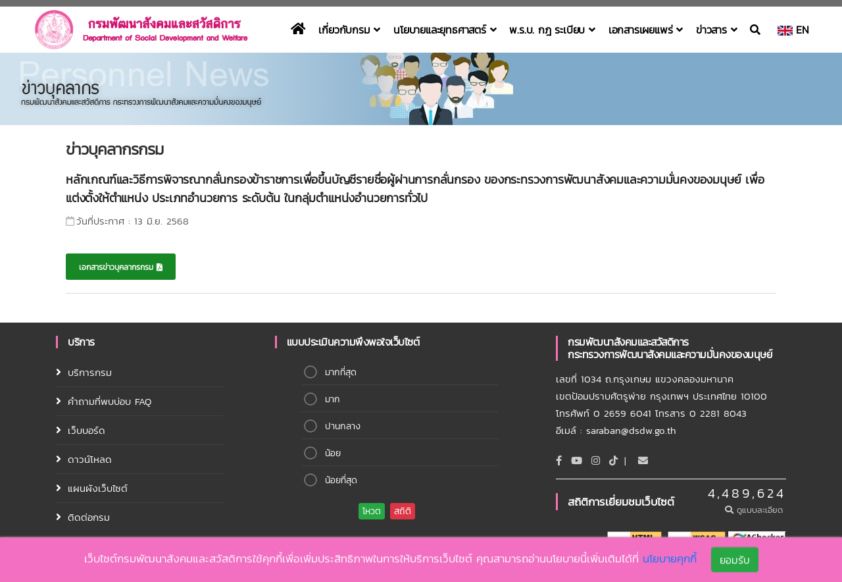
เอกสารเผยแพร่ (645, 30)
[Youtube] (576, 460)
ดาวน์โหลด (90, 459)
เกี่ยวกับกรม (349, 30)
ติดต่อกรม (89, 517)
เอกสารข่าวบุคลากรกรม (120, 267)
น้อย (333, 453)
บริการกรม (90, 372)
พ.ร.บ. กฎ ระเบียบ (552, 30)
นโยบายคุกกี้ (670, 560)
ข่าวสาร (716, 30)
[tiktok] (613, 460)
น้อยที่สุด (341, 480)
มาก (332, 399)
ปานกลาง (342, 426)
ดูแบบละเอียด (755, 510)
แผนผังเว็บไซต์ (98, 488)
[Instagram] (595, 460)
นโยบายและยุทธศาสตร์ (444, 30)
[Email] (643, 460)
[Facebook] (559, 460)
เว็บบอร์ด (86, 430)
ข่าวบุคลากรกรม (114, 149)
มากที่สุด (341, 372)
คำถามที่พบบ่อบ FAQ (109, 401)
